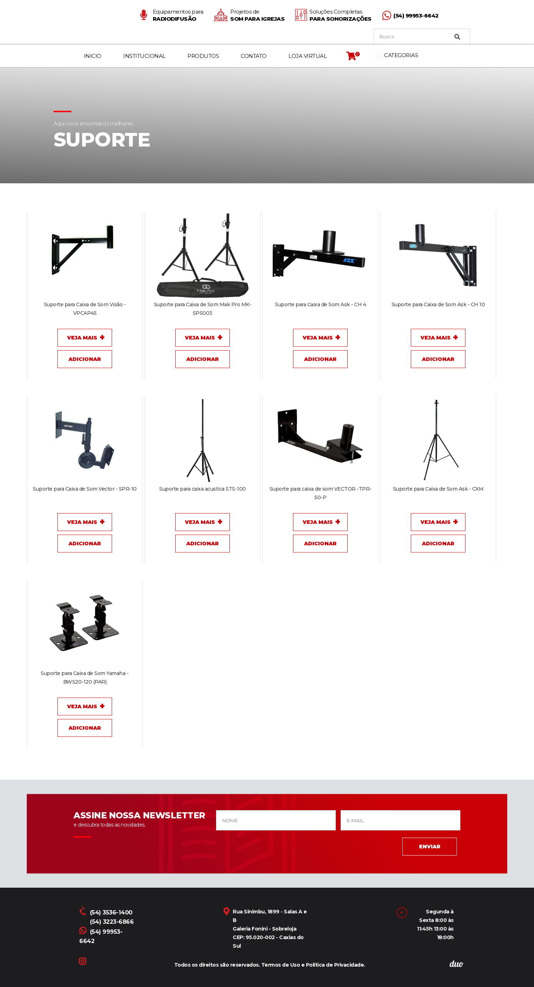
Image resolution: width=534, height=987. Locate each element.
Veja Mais (82, 337)
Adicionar (85, 359)
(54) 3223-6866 (112, 921)
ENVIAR (429, 846)
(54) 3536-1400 (106, 912)
